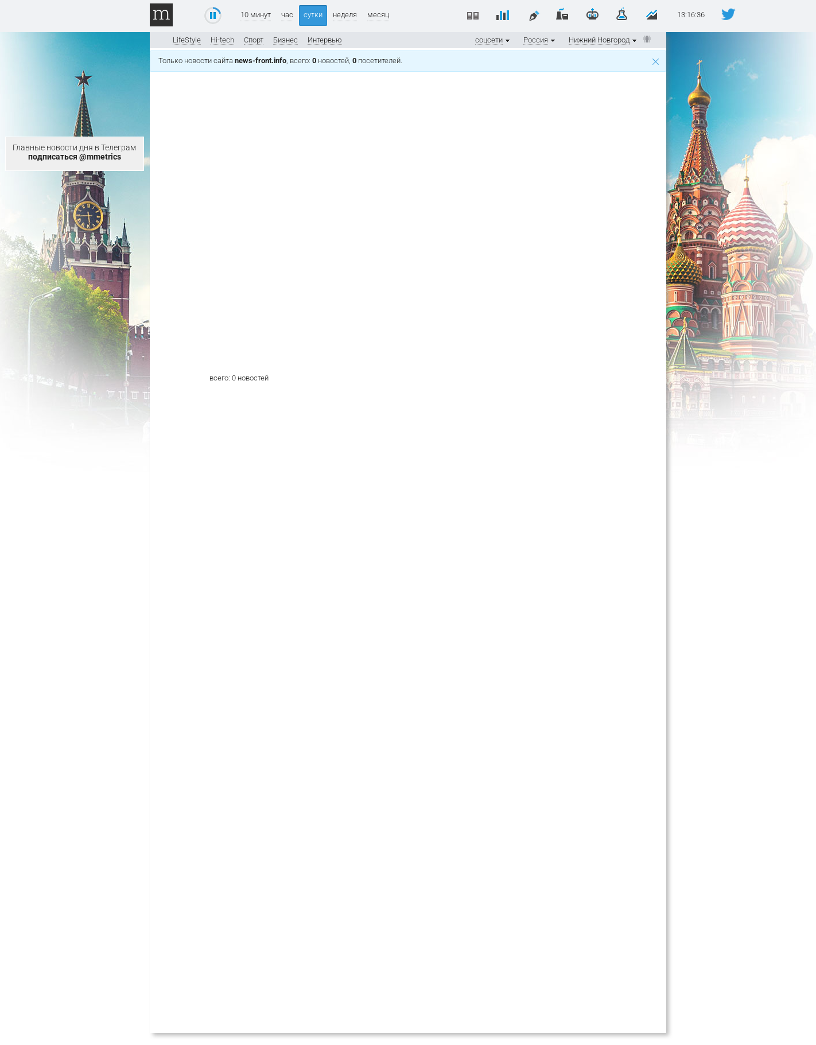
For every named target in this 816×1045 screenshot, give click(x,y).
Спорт (253, 40)
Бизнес (285, 40)
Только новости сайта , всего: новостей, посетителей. (408, 60)
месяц (378, 14)
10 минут (255, 14)
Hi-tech (222, 40)
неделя (345, 14)
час (287, 14)
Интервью (325, 40)
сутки (313, 14)
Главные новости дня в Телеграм (74, 152)
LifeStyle (187, 40)
